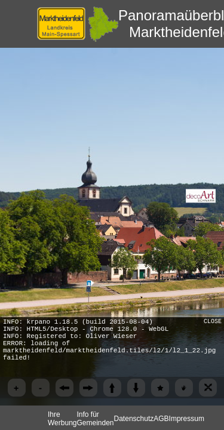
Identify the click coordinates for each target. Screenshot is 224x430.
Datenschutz (134, 418)
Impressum (186, 418)
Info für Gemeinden (94, 418)
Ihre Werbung (62, 418)
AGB (161, 418)
